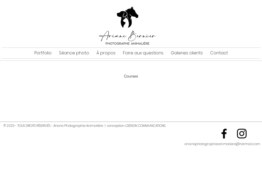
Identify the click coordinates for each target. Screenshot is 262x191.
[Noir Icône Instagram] (241, 133)
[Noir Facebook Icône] (224, 133)
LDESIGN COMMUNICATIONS (145, 125)
